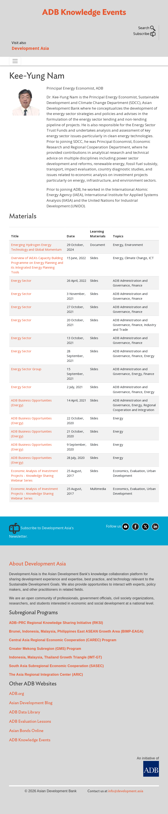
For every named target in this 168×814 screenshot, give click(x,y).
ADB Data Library (24, 712)
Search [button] (147, 27)
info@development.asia (125, 791)
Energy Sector (21, 280)
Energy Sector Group (26, 369)
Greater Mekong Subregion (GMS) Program (45, 648)
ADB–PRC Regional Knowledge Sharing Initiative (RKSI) (56, 623)
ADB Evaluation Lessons (30, 722)
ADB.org (16, 694)
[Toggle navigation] (15, 61)
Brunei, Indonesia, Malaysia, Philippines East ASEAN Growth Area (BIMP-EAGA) (76, 631)
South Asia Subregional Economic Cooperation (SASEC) (56, 666)
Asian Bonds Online (26, 731)
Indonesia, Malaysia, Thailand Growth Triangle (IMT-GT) (55, 657)
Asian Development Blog (30, 703)
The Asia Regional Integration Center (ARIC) (46, 674)
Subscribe (144, 33)
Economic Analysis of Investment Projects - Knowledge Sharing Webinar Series (34, 475)
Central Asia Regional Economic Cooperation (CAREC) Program (62, 640)
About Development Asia (37, 564)
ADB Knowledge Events (29, 740)
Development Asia (30, 48)
